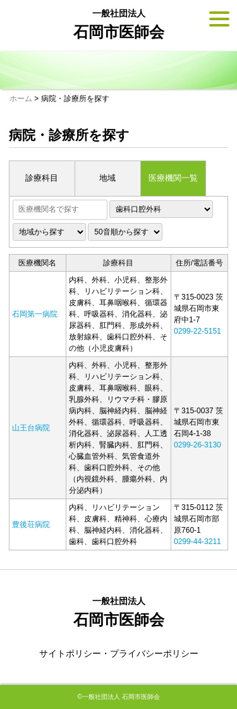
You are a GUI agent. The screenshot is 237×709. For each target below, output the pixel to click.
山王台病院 (31, 427)
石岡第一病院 (35, 314)
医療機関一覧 (173, 178)
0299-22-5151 (197, 331)
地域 (107, 178)
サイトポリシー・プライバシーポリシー (118, 653)
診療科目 (41, 178)
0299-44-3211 (197, 541)
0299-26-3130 (197, 444)
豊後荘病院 (31, 524)
